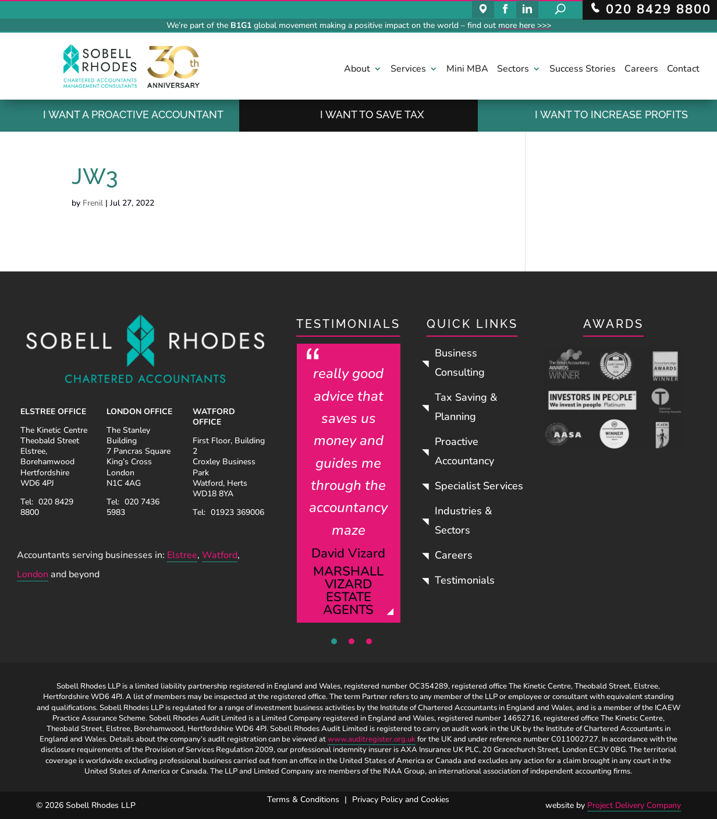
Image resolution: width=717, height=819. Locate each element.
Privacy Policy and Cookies (400, 799)
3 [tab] (369, 641)
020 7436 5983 (133, 507)
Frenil (93, 203)
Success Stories (582, 70)
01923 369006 (237, 512)
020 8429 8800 (46, 507)
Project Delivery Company (634, 805)
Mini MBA (467, 70)
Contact (683, 70)
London (32, 574)
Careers (641, 70)
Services (408, 70)
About (357, 70)
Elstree (182, 555)
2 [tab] (351, 641)
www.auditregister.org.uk (372, 739)
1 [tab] (334, 641)
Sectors (513, 70)
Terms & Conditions (303, 799)
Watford (219, 555)
